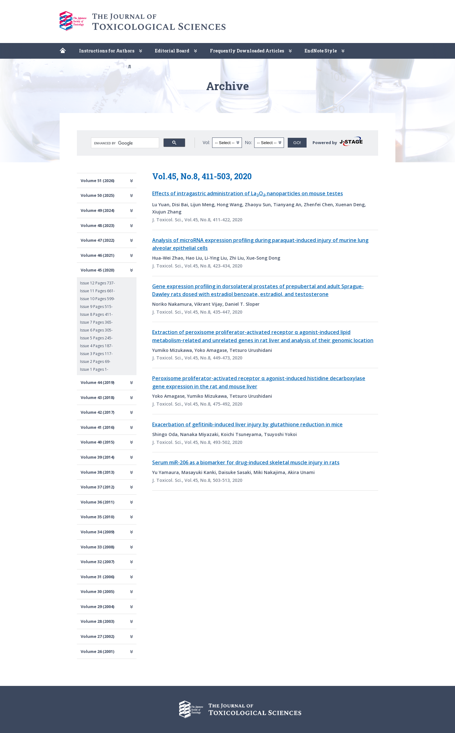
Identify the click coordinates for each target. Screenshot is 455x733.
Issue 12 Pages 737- (97, 283)
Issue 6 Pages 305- (96, 330)
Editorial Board (172, 51)
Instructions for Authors (106, 51)
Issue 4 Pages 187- (96, 345)
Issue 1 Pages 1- (94, 369)
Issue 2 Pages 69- (95, 361)
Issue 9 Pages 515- (96, 306)
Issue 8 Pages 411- (96, 314)
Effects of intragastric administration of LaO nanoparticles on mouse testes (247, 193)
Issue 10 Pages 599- (97, 298)
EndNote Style (321, 51)
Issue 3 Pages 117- (96, 353)
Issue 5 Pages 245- (96, 338)
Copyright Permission (98, 66)
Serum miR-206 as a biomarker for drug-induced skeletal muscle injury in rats (246, 462)
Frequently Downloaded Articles (247, 51)
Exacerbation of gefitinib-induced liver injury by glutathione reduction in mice (247, 424)
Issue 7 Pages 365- (96, 322)
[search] (124, 143)
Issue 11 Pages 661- (97, 291)
